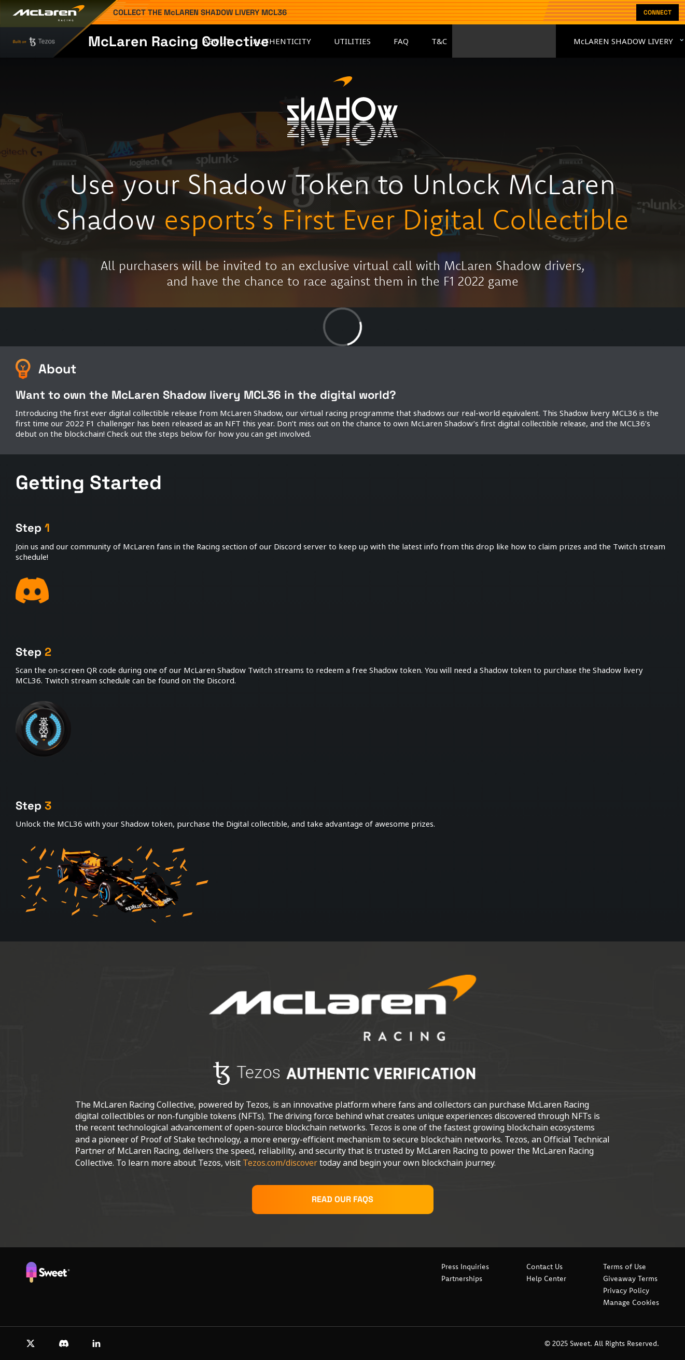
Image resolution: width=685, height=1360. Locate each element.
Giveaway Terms (630, 1278)
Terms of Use (624, 1266)
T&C (439, 41)
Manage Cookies (631, 1302)
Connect (658, 12)
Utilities (352, 41)
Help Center (546, 1278)
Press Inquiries (465, 1266)
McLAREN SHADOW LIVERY (623, 41)
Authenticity (282, 41)
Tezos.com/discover (280, 1162)
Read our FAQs (342, 1199)
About (216, 41)
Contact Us (544, 1266)
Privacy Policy (626, 1290)
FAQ (401, 41)
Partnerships (461, 1278)
